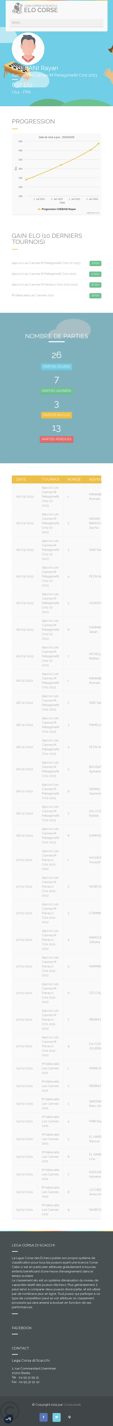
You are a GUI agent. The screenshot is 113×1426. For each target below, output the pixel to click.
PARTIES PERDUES (56, 439)
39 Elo (95, 295)
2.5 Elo (95, 273)
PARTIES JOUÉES (56, 366)
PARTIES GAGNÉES (56, 391)
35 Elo (95, 263)
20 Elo (95, 284)
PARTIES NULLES (56, 415)
